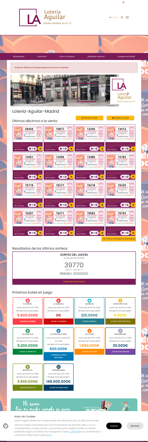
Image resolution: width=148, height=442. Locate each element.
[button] (20, 93)
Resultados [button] (18, 56)
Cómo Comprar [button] (67, 56)
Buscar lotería (89, 118)
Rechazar (135, 426)
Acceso (114, 17)
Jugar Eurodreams (120, 351)
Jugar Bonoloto (28, 387)
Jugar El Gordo (28, 321)
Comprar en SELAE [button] (126, 56)
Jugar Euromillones (58, 387)
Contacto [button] (42, 56)
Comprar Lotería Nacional (58, 356)
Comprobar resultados (74, 281)
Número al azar (120, 118)
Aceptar (114, 426)
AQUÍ (49, 435)
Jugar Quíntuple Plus (120, 321)
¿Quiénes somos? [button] (96, 56)
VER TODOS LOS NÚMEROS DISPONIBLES (119, 239)
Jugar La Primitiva (27, 351)
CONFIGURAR (75, 431)
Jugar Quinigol (89, 321)
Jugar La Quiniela (59, 321)
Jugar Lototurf (89, 351)
